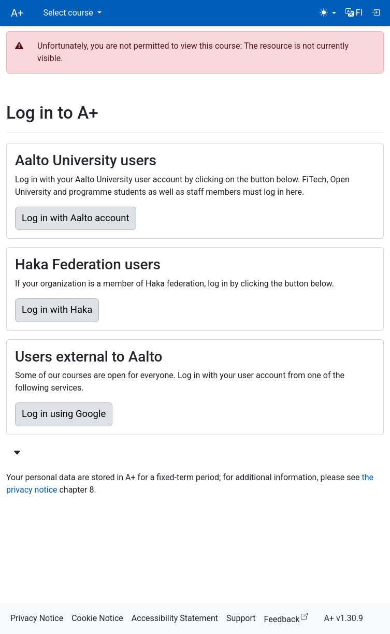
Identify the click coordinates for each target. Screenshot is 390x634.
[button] (354, 13)
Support (240, 618)
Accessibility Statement (175, 618)
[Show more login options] (17, 453)
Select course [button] (69, 13)
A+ (17, 13)
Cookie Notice (97, 618)
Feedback (288, 617)
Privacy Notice (36, 618)
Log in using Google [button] (64, 414)
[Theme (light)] (328, 13)
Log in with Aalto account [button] (75, 218)
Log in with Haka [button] (57, 309)
